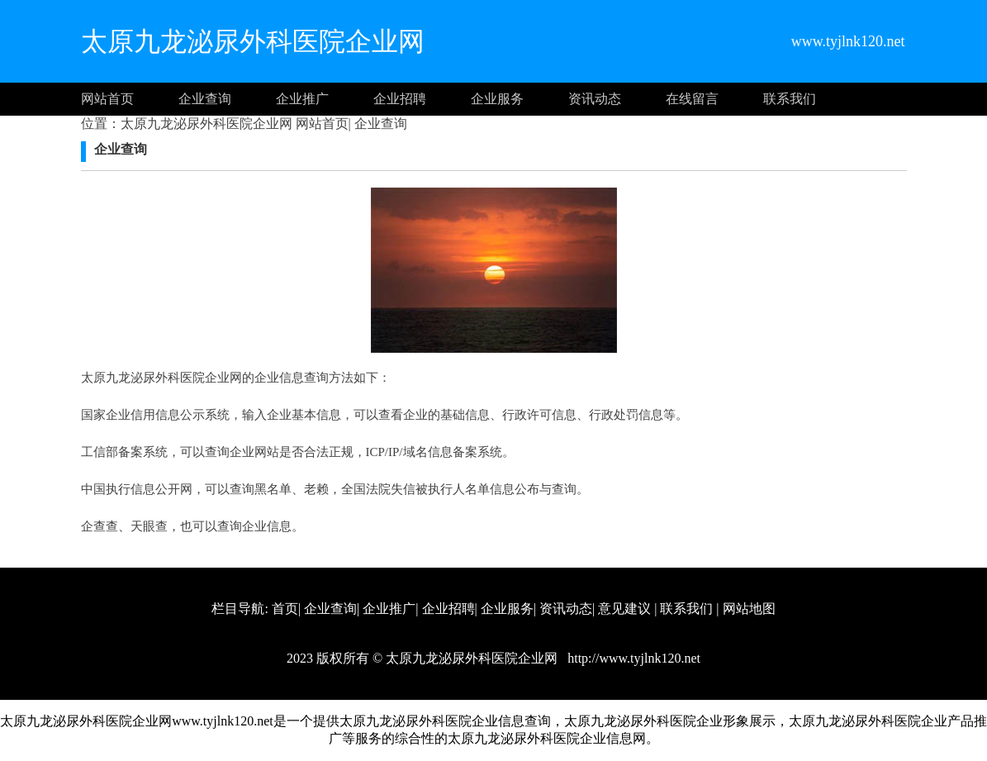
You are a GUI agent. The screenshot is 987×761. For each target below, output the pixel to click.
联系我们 (789, 99)
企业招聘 (399, 99)
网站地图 (749, 609)
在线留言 (692, 99)
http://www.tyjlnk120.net (632, 658)
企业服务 (497, 99)
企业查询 (204, 99)
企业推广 (302, 99)
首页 (285, 609)
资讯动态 (594, 99)
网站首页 (107, 99)
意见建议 (624, 609)
